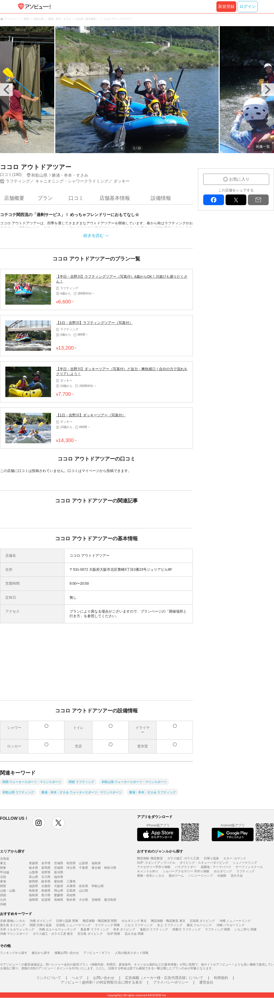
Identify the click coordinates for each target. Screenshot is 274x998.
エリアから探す (12, 851)
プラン (45, 198)
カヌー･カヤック (234, 858)
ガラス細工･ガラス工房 (183, 858)
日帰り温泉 (211, 858)
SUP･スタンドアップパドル (156, 862)
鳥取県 (33, 890)
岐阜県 (45, 881)
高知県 (71, 895)
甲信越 (4, 872)
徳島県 (33, 895)
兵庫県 (71, 886)
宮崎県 (96, 900)
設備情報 (161, 198)
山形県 (83, 863)
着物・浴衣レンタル (150, 875)
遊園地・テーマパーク (216, 867)
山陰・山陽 (7, 890)
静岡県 (33, 881)
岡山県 (58, 890)
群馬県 (45, 868)
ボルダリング (223, 871)
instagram (38, 822)
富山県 (33, 877)
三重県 (71, 881)
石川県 (45, 877)
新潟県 (58, 872)
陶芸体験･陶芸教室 (150, 858)
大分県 (83, 900)
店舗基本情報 (114, 198)
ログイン (247, 6)
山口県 (83, 890)
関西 (3, 886)
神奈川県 (110, 868)
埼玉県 (71, 868)
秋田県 (71, 863)
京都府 (45, 886)
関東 (3, 868)
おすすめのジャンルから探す (160, 851)
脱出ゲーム (176, 875)
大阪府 (58, 886)
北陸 (3, 877)
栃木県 (33, 868)
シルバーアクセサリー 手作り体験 (186, 871)
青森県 (33, 863)
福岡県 (33, 900)
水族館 (221, 875)
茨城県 (58, 868)
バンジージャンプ (201, 875)
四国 (3, 895)
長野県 (45, 872)
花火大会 (237, 875)
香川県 (45, 895)
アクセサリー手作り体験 (153, 867)
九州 (3, 900)
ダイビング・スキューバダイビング (204, 862)
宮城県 (58, 863)
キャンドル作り (147, 871)
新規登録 (226, 6)
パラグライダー (185, 867)
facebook (213, 199)
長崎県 (58, 900)
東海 (3, 881)
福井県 (58, 877)
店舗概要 (14, 198)
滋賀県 (33, 886)
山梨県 (33, 872)
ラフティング (245, 871)
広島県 (71, 890)
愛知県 (58, 881)
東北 (3, 863)
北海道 (4, 858)
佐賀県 (45, 900)
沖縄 (3, 904)
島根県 (45, 890)
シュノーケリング (245, 862)
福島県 (96, 863)
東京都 (96, 868)
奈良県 (83, 886)
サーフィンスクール (249, 867)
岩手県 (45, 863)
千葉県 (83, 868)
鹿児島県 (110, 900)
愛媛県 (58, 895)
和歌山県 (98, 886)
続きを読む (93, 235)
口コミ (76, 198)
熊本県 (71, 900)
